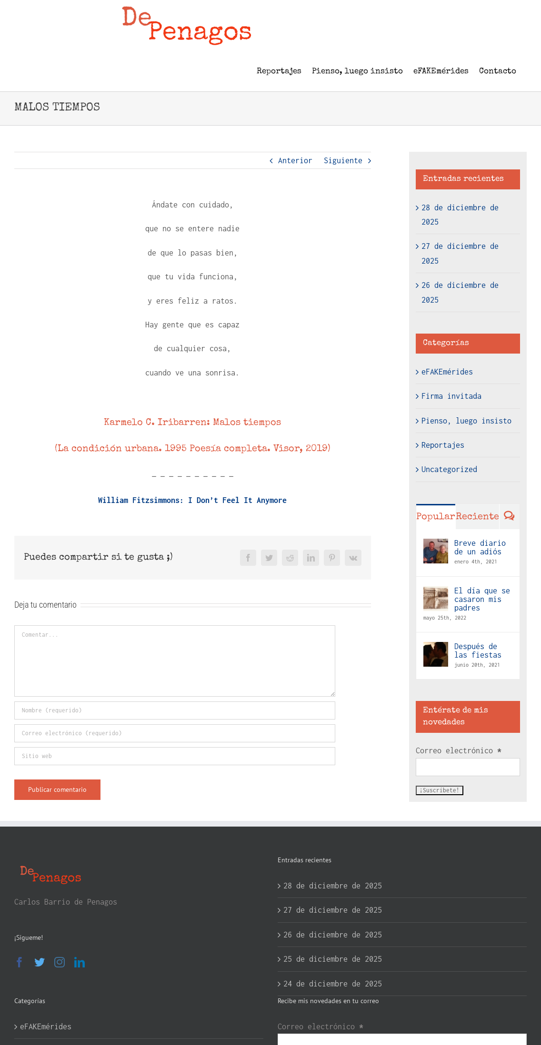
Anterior (295, 160)
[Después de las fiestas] (435, 649)
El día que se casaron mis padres (482, 599)
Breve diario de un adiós (480, 547)
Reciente (477, 517)
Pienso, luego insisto (466, 420)
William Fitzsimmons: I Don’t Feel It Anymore (192, 500)
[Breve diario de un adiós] (435, 546)
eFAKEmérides (447, 371)
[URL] (174, 756)
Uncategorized (449, 469)
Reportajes (442, 445)
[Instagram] (59, 962)
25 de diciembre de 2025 (332, 959)
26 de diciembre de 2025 (332, 934)
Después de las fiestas (477, 650)
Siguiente (343, 160)
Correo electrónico (458, 750)
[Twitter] (39, 962)
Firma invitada (451, 396)
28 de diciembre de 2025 (332, 885)
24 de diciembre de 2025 (332, 983)
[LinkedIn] (79, 962)
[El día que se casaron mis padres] (435, 593)
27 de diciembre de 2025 (332, 910)
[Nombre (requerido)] (174, 710)
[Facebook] (19, 962)
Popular (435, 517)
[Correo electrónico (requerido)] (174, 733)
